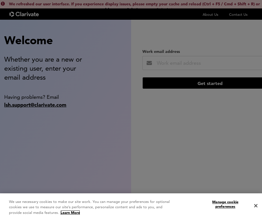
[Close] (256, 207)
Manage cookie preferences (225, 205)
